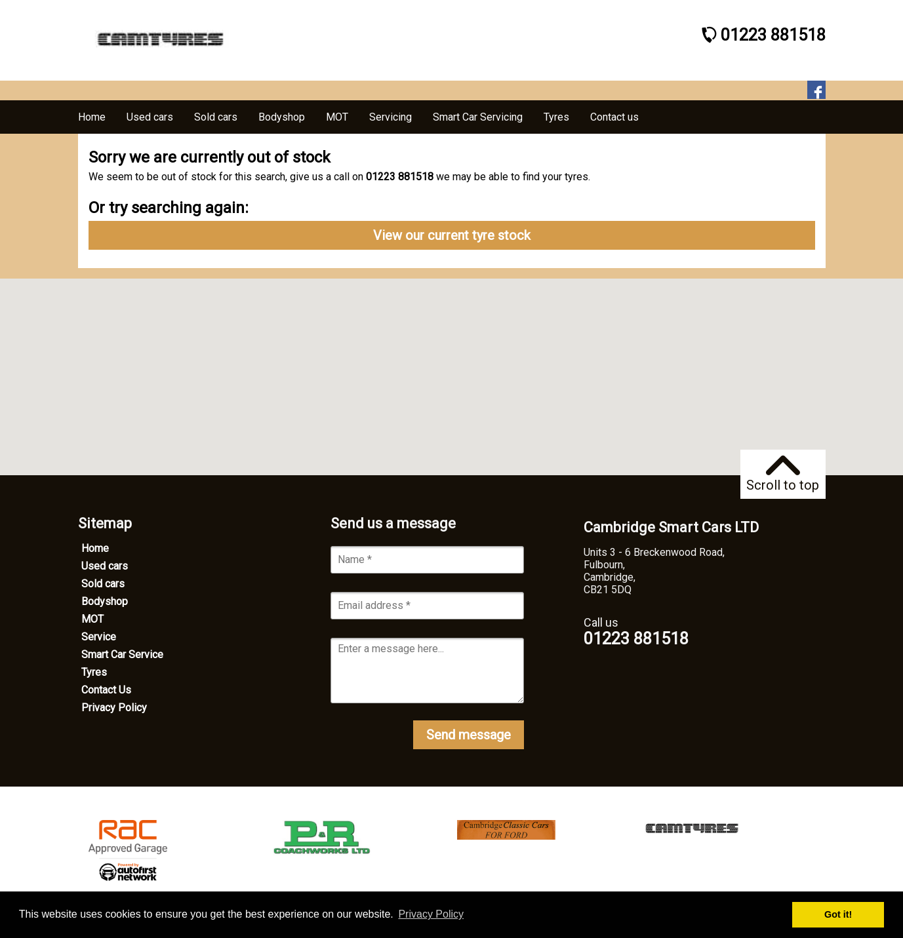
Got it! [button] (838, 914)
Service (98, 637)
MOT (92, 619)
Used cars (104, 566)
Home (95, 548)
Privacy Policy (114, 707)
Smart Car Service (122, 654)
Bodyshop (104, 601)
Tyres (94, 672)
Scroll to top (782, 474)
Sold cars (103, 583)
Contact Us (106, 690)
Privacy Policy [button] (431, 914)
